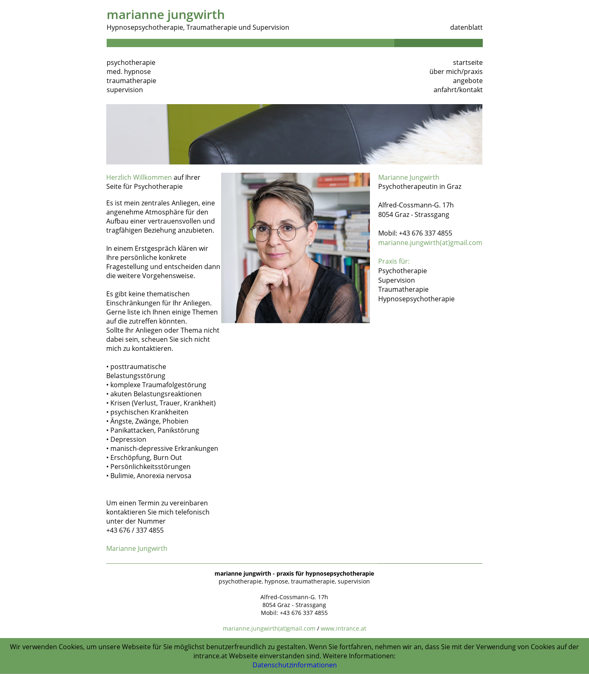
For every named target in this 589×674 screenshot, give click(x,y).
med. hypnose (129, 71)
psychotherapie (131, 62)
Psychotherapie (402, 270)
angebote (468, 80)
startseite (468, 62)
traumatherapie (131, 80)
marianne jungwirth (166, 14)
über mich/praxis (456, 71)
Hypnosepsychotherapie (416, 298)
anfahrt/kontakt (458, 89)
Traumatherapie (403, 289)
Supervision (396, 280)
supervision (125, 89)
